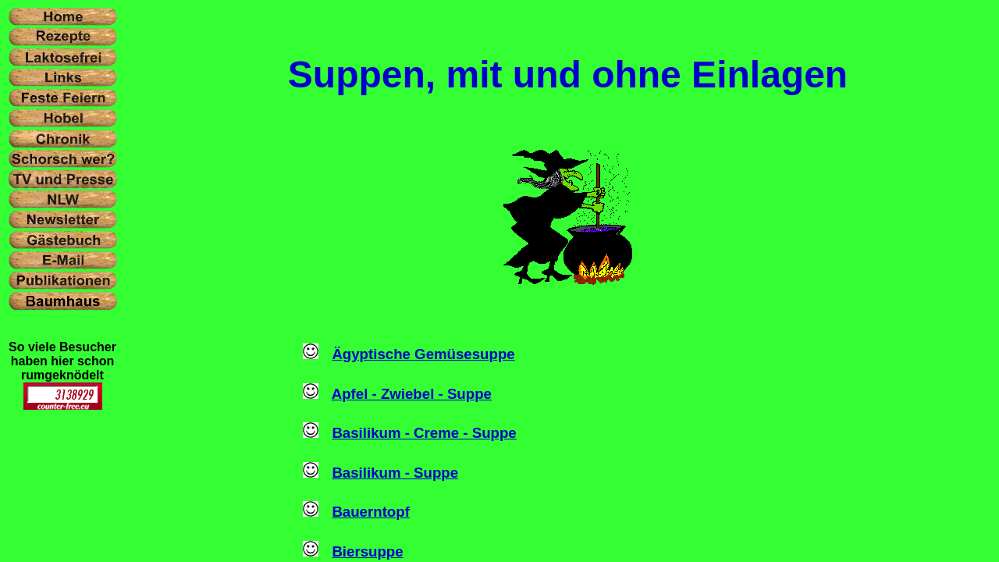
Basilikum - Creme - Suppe (424, 433)
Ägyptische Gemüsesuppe (423, 354)
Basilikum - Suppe (395, 472)
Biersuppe (367, 551)
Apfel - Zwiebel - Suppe (412, 394)
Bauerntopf (371, 511)
